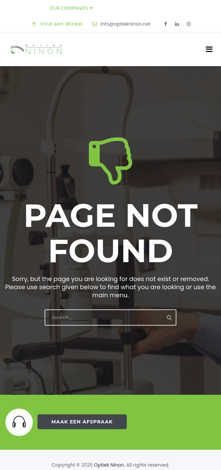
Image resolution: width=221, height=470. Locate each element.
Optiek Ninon (109, 465)
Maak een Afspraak (82, 422)
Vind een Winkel (61, 24)
